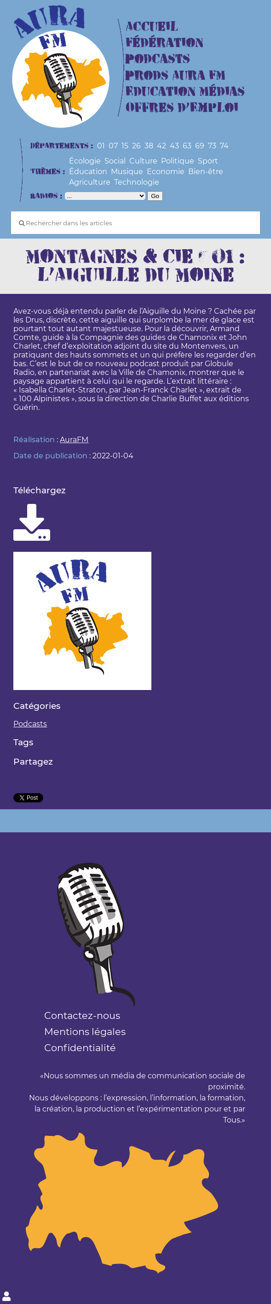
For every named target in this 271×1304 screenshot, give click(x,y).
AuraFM (74, 439)
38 (148, 145)
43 (174, 145)
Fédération (164, 43)
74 (224, 145)
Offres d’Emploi (182, 108)
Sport (208, 161)
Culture (143, 161)
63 (187, 145)
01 (101, 145)
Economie (166, 171)
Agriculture (89, 182)
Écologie (85, 161)
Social (115, 161)
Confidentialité (80, 1047)
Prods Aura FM (175, 76)
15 (124, 145)
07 (113, 145)
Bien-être (205, 171)
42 (161, 145)
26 (136, 145)
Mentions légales (85, 1031)
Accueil (152, 27)
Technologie (136, 182)
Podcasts (158, 59)
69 (199, 145)
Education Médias (185, 92)
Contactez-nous (82, 1015)
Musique (127, 171)
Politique (177, 161)
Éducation (88, 171)
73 (212, 145)
